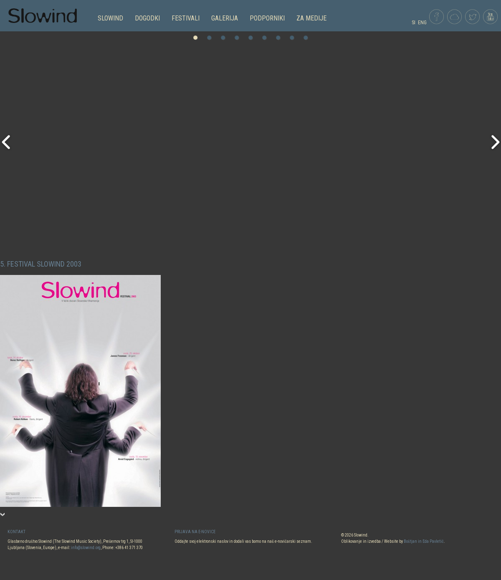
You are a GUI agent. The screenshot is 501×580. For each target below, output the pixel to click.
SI (413, 22)
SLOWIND (110, 18)
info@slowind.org (86, 547)
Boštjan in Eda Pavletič (424, 541)
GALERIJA (224, 18)
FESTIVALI (186, 18)
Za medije (311, 18)
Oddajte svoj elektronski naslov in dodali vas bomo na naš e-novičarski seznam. (243, 541)
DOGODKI (147, 18)
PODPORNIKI (267, 18)
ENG (422, 22)
